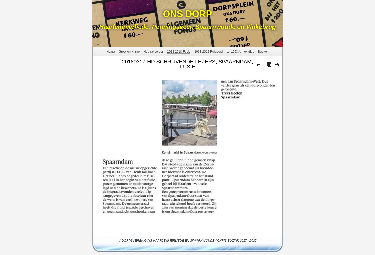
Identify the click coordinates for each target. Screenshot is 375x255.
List (268, 66)
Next (277, 66)
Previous (259, 66)
